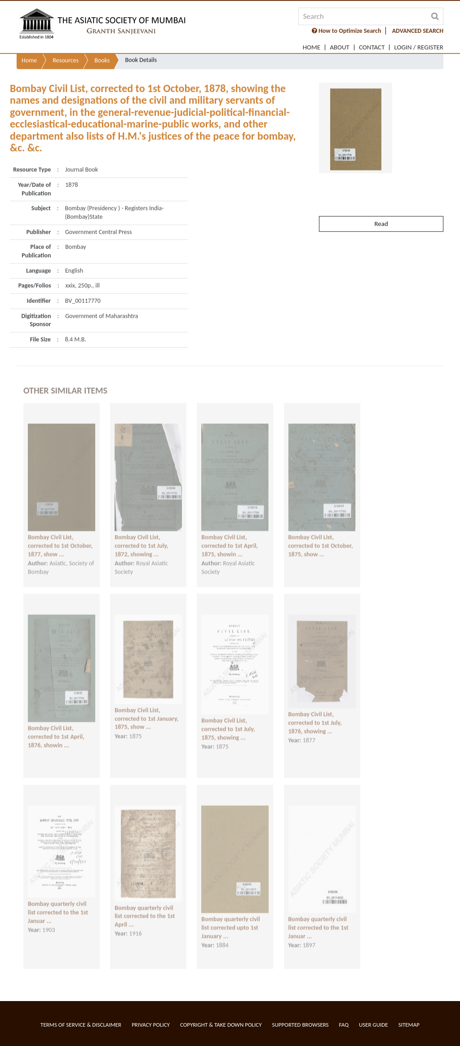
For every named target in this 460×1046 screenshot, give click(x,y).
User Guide (373, 1024)
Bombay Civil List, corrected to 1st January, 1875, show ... (146, 712)
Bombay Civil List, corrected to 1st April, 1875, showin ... (229, 539)
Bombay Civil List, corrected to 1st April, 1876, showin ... (56, 730)
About (339, 47)
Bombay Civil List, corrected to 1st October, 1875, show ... (320, 539)
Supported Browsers (300, 1024)
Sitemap (409, 1024)
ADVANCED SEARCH (417, 31)
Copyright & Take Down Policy (221, 1024)
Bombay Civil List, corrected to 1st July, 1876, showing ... (315, 716)
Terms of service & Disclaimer (80, 1024)
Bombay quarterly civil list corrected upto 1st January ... (230, 921)
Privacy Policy (151, 1024)
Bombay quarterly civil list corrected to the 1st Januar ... (58, 906)
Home (311, 47)
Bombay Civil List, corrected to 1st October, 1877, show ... (60, 539)
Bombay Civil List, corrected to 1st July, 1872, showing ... (141, 539)
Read (381, 209)
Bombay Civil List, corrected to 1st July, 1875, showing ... (228, 722)
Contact (372, 47)
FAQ (344, 1024)
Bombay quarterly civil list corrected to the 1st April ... (145, 909)
